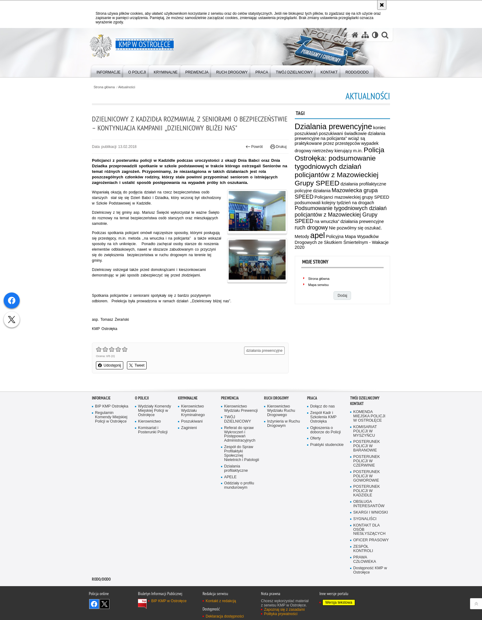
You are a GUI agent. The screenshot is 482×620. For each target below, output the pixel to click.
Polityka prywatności (281, 614)
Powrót (254, 146)
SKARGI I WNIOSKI (370, 513)
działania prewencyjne (362, 221)
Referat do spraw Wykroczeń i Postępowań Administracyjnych (239, 434)
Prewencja (230, 398)
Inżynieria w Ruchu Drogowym (283, 423)
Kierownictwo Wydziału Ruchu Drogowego (281, 410)
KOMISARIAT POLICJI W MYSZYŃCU (365, 431)
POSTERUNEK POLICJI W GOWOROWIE (366, 476)
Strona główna (104, 87)
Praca (312, 398)
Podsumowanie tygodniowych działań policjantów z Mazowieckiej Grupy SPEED (341, 214)
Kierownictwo (149, 421)
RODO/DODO (101, 579)
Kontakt (357, 403)
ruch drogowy (311, 228)
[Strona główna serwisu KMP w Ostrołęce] (355, 35)
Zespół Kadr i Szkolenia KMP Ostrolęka (323, 417)
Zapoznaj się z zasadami (284, 609)
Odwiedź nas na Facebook (94, 604)
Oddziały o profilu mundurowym (239, 485)
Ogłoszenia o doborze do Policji (325, 430)
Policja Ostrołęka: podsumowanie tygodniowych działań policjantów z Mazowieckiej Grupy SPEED (340, 166)
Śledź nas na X (104, 604)
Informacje (101, 398)
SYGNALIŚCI (365, 519)
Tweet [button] (136, 365)
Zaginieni (189, 428)
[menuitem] (108, 71)
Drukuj (278, 146)
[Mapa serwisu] (365, 35)
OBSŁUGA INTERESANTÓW (369, 504)
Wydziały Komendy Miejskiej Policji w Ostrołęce (154, 410)
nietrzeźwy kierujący (332, 150)
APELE (230, 477)
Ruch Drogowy (276, 398)
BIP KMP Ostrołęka (111, 406)
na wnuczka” (326, 221)
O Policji (142, 398)
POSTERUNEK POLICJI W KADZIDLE (366, 491)
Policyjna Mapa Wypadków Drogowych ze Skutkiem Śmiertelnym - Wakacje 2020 (342, 242)
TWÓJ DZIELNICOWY (237, 419)
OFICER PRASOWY (371, 540)
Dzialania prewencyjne (333, 126)
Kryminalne (188, 398)
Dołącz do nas (322, 406)
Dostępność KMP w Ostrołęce (370, 570)
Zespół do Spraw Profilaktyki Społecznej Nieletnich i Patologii (241, 453)
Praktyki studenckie (327, 445)
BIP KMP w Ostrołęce (169, 601)
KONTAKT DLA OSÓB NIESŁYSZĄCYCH (369, 529)
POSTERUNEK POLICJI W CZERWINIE (366, 461)
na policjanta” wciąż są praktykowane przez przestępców (330, 141)
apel (317, 235)
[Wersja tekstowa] (375, 35)
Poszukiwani (192, 421)
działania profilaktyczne (363, 183)
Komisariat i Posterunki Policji (153, 430)
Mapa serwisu (318, 285)
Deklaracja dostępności (225, 616)
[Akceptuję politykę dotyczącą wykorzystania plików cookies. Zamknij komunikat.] (381, 5)
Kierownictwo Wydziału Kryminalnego (193, 410)
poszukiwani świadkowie (343, 133)
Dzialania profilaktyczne (236, 468)
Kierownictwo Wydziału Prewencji (241, 408)
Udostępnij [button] (109, 365)
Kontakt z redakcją (221, 601)
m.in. (357, 150)
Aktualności (126, 87)
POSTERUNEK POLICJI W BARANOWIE (366, 446)
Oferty (315, 438)
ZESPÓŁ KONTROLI (363, 549)
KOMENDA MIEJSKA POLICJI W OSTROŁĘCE (369, 416)
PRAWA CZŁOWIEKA (364, 559)
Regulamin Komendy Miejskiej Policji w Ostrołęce (111, 417)
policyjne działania (313, 190)
